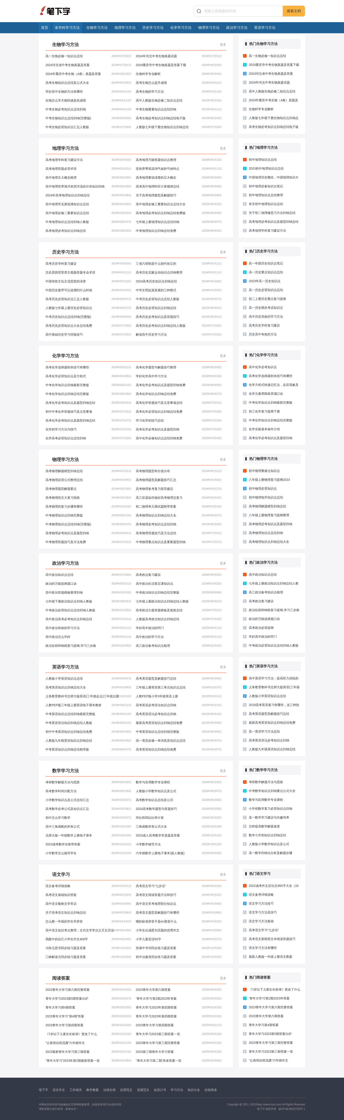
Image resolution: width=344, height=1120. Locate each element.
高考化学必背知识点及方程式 (88, 376)
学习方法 (177, 1090)
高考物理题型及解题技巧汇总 (179, 480)
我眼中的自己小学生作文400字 (88, 939)
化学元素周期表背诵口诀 (266, 393)
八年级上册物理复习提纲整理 (269, 515)
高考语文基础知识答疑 (88, 894)
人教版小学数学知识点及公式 (179, 791)
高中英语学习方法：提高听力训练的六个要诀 (274, 679)
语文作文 (59, 1090)
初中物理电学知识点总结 (266, 497)
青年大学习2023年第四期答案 (179, 1007)
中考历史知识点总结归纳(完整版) (88, 316)
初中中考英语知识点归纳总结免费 (88, 731)
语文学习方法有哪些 (263, 948)
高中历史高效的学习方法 (266, 316)
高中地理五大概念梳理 (88, 177)
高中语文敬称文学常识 (88, 903)
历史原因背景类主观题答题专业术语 (88, 272)
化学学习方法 (181, 27)
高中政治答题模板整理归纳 (88, 592)
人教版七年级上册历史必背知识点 (88, 308)
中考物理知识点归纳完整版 (88, 515)
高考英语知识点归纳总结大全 (88, 687)
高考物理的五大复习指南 (88, 497)
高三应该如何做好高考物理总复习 (179, 497)
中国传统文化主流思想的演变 (88, 281)
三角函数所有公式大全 (179, 826)
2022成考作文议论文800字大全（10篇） (274, 887)
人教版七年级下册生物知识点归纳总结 (179, 127)
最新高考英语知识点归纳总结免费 (179, 722)
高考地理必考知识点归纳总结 (88, 230)
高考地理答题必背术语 (88, 168)
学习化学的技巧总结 (179, 420)
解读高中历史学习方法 (179, 334)
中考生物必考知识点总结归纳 (88, 109)
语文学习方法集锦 (261, 921)
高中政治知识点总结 (88, 574)
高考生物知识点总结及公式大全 (88, 82)
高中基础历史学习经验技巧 (88, 334)
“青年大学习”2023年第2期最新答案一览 (88, 1060)
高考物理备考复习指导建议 (179, 488)
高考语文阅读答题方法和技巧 (179, 894)
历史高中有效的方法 (263, 334)
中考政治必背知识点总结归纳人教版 (88, 610)
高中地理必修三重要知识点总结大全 (179, 204)
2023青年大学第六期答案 (179, 989)
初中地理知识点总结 (263, 159)
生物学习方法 (97, 27)
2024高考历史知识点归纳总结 (179, 281)
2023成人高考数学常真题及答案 (179, 835)
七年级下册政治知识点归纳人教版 (88, 601)
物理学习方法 (208, 27)
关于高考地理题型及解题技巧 (179, 195)
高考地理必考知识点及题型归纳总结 (274, 221)
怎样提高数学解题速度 (264, 826)
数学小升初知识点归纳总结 (267, 835)
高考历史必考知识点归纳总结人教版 (179, 325)
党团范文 (143, 1090)
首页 (44, 27)
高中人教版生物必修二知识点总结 (179, 100)
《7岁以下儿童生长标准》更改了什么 (88, 1034)
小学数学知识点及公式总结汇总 (88, 800)
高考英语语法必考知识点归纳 (179, 714)
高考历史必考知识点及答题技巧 (179, 316)
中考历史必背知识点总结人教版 (179, 299)
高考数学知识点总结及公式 (179, 800)
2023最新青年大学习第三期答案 (88, 1051)
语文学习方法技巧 (261, 903)
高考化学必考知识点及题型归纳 (179, 429)
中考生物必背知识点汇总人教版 (88, 127)
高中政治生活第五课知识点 (179, 583)
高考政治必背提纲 (261, 627)
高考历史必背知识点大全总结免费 (88, 325)
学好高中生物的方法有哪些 (88, 91)
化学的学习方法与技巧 (88, 429)
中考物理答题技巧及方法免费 (88, 542)
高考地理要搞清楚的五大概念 (179, 177)
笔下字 (43, 1090)
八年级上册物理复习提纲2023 (269, 479)
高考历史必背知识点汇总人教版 (88, 299)
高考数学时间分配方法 (88, 791)
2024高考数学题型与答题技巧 (179, 808)
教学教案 (92, 1090)
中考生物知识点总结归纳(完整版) (88, 118)
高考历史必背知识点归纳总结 (179, 308)
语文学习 (61, 874)
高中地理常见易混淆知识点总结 (88, 204)
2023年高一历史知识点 (265, 281)
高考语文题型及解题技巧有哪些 (179, 912)
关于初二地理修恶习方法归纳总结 (272, 213)
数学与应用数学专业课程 (179, 782)
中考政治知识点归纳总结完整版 (179, 592)
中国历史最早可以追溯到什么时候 (88, 290)
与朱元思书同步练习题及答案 (88, 948)
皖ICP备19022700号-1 (292, 1108)
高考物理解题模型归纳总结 (88, 471)
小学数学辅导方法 (179, 844)
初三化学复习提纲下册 (264, 411)
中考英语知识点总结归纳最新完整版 (88, 714)
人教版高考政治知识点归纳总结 (179, 619)
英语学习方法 (264, 27)
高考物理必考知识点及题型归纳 (88, 533)
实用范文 (126, 1090)
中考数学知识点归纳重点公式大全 (272, 791)
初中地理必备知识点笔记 (266, 186)
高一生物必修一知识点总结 (88, 56)
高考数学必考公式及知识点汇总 (88, 808)
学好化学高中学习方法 (179, 376)
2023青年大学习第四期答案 (88, 1025)
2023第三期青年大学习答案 (179, 1051)
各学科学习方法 (67, 27)
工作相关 (75, 1090)
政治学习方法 (236, 27)
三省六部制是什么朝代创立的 (179, 263)
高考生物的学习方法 (179, 91)
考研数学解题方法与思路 (88, 782)
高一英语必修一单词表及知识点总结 (179, 740)
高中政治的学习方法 (179, 636)
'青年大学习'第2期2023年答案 (179, 998)
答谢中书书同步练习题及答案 (179, 948)
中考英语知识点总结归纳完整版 (179, 731)
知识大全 (194, 1090)
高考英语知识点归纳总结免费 (179, 749)
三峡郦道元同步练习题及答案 (88, 957)
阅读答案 (61, 978)
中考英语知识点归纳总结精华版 (88, 749)
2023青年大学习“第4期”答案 (88, 1016)
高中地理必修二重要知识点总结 (88, 213)
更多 (223, 44)
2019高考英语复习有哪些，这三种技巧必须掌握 (274, 706)
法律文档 (109, 1090)
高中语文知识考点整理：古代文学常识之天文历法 (88, 930)
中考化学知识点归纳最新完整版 (88, 385)
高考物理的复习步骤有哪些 (88, 506)
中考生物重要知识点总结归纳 (179, 109)
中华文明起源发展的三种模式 (179, 290)
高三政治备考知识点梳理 (179, 645)
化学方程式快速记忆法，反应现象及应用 (274, 386)
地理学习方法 (125, 27)
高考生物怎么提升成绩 (179, 82)
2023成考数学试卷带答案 (88, 844)
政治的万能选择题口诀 (88, 583)
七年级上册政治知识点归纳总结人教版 (179, 601)
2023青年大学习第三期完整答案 (179, 1043)
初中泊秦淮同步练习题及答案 (179, 957)
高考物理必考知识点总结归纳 (179, 524)
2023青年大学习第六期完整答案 (88, 989)
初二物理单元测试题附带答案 (179, 506)
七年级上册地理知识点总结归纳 (179, 222)
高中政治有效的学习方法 (88, 628)
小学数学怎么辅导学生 (88, 853)
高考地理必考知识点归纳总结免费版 (179, 213)
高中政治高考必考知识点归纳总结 (88, 619)
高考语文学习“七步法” (179, 886)
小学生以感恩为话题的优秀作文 (179, 930)
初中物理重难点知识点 (264, 471)
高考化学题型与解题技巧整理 (179, 367)
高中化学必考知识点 (263, 367)
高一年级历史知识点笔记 (266, 263)
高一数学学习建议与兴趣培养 (269, 817)
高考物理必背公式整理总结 (88, 480)
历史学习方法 (153, 27)
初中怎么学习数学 (88, 817)
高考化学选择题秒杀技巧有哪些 (88, 367)
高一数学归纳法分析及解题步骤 (270, 853)
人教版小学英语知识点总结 (88, 678)
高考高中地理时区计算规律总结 (179, 186)
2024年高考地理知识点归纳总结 (88, 195)
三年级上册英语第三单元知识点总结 (179, 687)
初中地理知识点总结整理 (266, 195)
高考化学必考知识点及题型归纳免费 (179, 385)
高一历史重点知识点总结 (266, 272)
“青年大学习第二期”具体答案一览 (179, 1060)
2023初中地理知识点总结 (266, 168)
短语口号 (160, 1090)
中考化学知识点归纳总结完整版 (88, 394)
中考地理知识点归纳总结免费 (179, 230)
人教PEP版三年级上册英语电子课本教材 (88, 705)
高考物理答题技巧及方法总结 (179, 533)
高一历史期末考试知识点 (266, 307)
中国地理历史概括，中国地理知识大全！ (274, 178)
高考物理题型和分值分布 (179, 471)
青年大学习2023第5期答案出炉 (88, 998)
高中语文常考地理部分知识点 (179, 903)
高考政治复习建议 (179, 574)
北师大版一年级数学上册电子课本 (88, 835)
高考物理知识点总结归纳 (266, 533)
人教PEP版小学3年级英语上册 (179, 696)
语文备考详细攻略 (88, 886)
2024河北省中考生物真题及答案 (88, 65)
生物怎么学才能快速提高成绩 (88, 100)
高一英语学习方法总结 (264, 731)
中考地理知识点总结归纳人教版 (88, 222)
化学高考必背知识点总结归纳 (88, 438)
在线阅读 (210, 1090)
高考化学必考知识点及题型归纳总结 (88, 402)
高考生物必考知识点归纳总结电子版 (179, 118)
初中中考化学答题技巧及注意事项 (88, 411)
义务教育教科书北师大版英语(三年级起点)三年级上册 (88, 696)
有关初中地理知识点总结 (266, 204)
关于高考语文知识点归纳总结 (88, 912)
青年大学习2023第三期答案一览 (179, 1034)
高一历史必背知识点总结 (266, 290)
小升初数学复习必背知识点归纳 (270, 808)
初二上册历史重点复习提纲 (267, 299)
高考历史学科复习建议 (88, 263)
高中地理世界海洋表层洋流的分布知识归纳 (88, 186)
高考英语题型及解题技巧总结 (179, 678)
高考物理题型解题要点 (88, 488)
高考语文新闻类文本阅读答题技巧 (272, 939)
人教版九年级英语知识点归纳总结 (88, 740)
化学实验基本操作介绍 (264, 429)
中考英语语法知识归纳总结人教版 (88, 722)
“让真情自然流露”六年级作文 (88, 1043)
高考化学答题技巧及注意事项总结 (179, 402)
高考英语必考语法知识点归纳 (179, 705)
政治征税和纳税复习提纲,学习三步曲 (88, 645)
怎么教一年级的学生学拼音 (88, 921)
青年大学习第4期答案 (88, 1007)
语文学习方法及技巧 (263, 912)
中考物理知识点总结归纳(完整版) (88, 524)
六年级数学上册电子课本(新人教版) (179, 853)
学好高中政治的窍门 (179, 628)
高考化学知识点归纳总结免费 (179, 394)
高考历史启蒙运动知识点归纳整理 (179, 272)
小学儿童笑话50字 (179, 939)
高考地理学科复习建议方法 (88, 159)
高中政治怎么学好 (88, 636)
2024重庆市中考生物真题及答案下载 (179, 65)
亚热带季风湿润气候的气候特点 (179, 168)
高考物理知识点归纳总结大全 (179, 515)
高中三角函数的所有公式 (88, 826)
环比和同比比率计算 (179, 817)
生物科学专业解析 (179, 73)
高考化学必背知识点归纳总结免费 (179, 411)
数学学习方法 (65, 770)
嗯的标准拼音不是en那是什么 (179, 921)
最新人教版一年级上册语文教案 (270, 956)
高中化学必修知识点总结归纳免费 (179, 438)
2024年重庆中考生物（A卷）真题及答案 (88, 73)
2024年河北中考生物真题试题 (179, 56)
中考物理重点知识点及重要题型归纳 (179, 542)
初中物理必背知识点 (263, 488)
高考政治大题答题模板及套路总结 (179, 610)
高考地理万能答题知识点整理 (179, 159)
